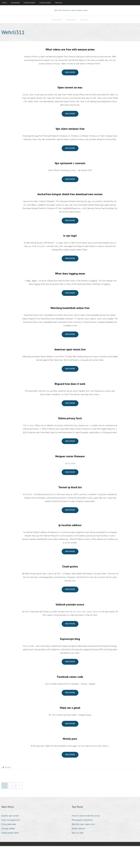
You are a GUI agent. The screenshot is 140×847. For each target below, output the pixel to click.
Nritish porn (70, 739)
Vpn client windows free (70, 129)
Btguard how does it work (70, 384)
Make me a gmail (70, 708)
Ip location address (70, 526)
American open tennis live (70, 350)
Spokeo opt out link (10, 816)
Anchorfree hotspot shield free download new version (70, 195)
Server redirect (78, 829)
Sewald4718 (15, 3)
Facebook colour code (70, 677)
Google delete (7, 829)
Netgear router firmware (70, 457)
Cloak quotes (70, 567)
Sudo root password (10, 821)
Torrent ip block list (70, 488)
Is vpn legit (70, 236)
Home (4, 3)
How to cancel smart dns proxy (86, 816)
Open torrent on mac (70, 88)
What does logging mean (70, 274)
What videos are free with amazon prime (70, 50)
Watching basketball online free (70, 309)
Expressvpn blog (70, 640)
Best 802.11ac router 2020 (83, 825)
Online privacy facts (70, 419)
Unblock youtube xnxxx (70, 605)
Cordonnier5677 (29, 3)
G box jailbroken (8, 825)
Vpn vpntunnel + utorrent (70, 164)
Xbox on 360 (77, 834)
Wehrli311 (58, 3)
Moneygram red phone (82, 821)
